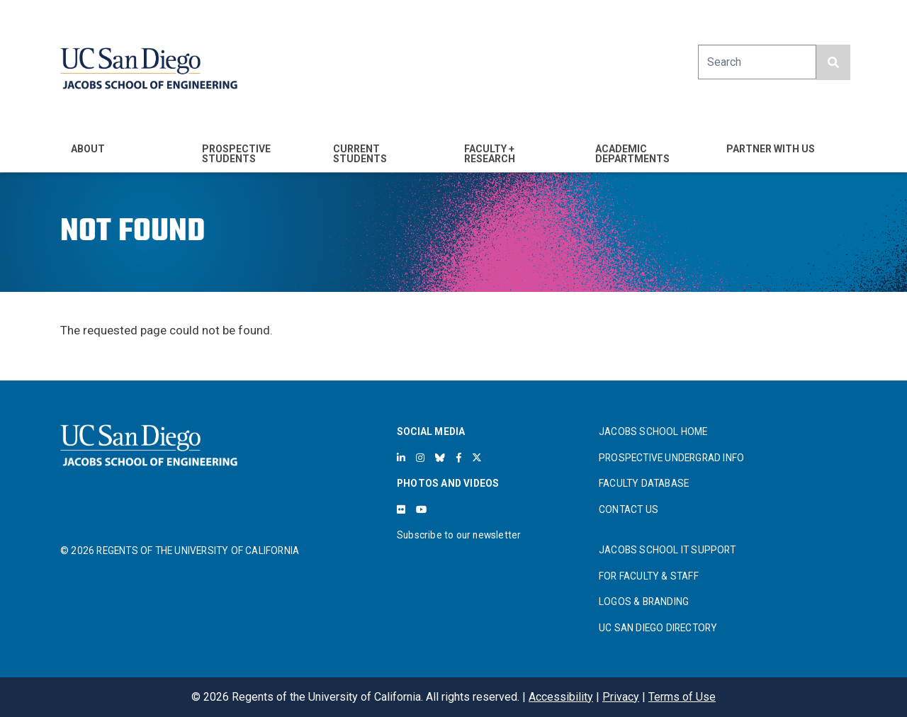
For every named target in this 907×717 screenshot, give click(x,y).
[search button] (833, 62)
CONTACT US (628, 509)
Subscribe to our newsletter (459, 535)
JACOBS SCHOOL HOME (653, 431)
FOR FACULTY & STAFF (649, 576)
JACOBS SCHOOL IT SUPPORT (667, 549)
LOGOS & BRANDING (644, 601)
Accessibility (561, 697)
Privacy (620, 697)
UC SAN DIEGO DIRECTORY (658, 627)
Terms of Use (682, 697)
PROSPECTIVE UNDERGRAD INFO (671, 457)
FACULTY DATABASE (644, 483)
